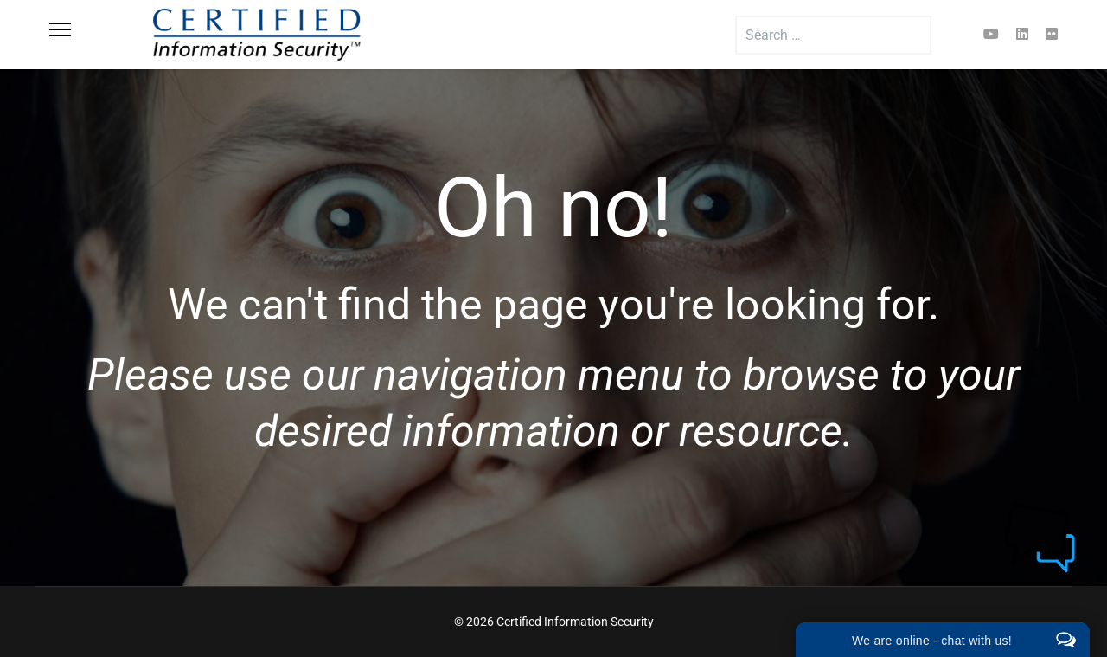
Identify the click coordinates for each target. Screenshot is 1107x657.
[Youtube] (991, 34)
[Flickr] (1052, 34)
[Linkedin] (1022, 34)
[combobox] (833, 35)
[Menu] (79, 34)
